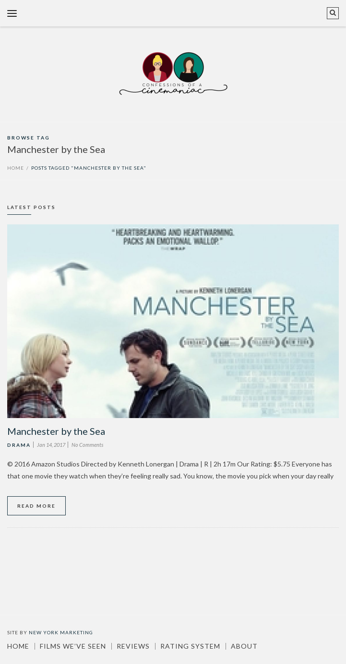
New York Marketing (61, 632)
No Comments (87, 445)
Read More (36, 506)
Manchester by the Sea (56, 431)
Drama (19, 445)
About (244, 646)
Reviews (133, 646)
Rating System (190, 646)
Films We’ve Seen (73, 646)
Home (15, 168)
